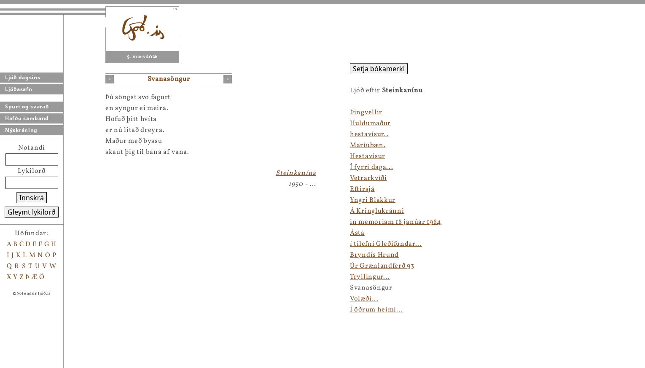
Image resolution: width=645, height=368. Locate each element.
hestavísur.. (369, 134)
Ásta (357, 233)
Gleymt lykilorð (32, 212)
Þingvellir (366, 112)
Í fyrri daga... (371, 167)
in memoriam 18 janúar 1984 (395, 222)
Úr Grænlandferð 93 (382, 266)
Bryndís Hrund (374, 255)
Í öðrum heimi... (376, 309)
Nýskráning (21, 130)
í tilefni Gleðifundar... (386, 244)
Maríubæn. (367, 145)
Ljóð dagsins (22, 77)
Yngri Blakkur (372, 200)
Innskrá (31, 197)
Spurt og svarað (27, 106)
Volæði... (364, 299)
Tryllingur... (370, 277)
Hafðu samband (27, 118)
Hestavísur (367, 156)
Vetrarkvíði (368, 178)
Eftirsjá (362, 189)
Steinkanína (296, 173)
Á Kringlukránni (377, 211)
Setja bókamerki (379, 68)
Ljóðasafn (18, 89)
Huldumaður (370, 123)
